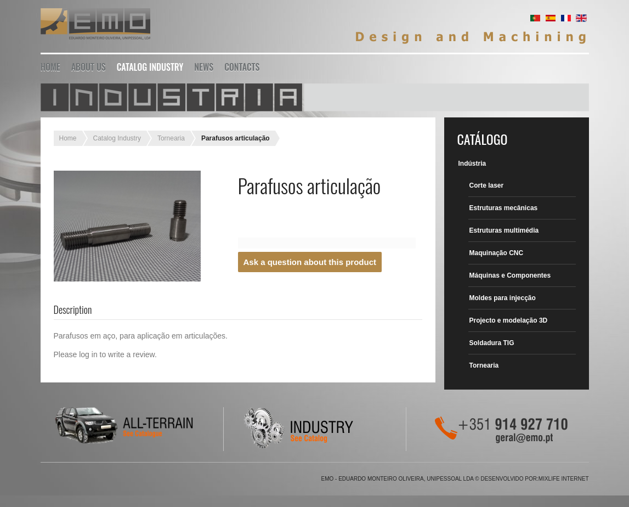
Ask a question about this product (310, 262)
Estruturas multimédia (504, 230)
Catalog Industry (150, 67)
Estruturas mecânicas (503, 208)
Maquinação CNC (496, 253)
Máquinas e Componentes (510, 275)
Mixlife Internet (564, 479)
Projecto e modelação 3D (508, 320)
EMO (95, 26)
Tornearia (171, 138)
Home (50, 67)
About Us (88, 67)
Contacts (241, 67)
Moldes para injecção (502, 298)
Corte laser (486, 185)
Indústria (472, 163)
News (203, 67)
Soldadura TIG (491, 343)
